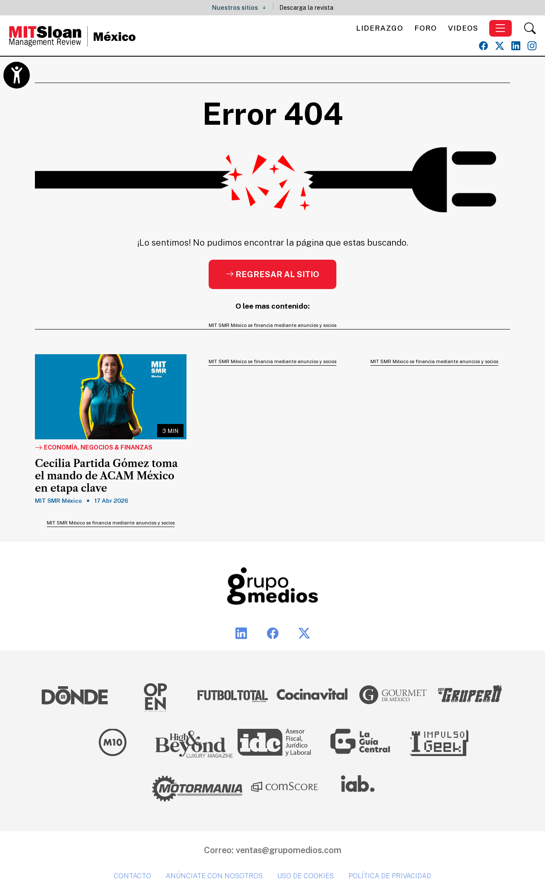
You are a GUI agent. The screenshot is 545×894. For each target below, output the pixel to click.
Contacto (132, 876)
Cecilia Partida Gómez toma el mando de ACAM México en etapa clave (106, 476)
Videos (463, 27)
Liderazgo (379, 27)
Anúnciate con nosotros (214, 876)
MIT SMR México (58, 500)
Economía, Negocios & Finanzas (93, 448)
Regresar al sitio (272, 274)
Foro (425, 27)
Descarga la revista (306, 7)
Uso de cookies (305, 876)
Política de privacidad (389, 876)
